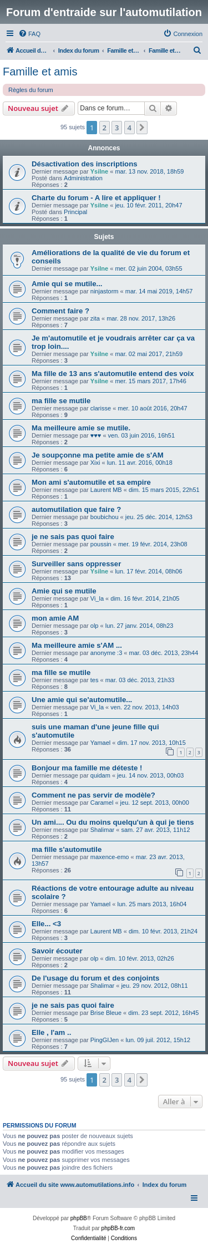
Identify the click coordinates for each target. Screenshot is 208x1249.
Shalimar (102, 829)
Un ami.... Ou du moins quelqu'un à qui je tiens (113, 822)
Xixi (95, 462)
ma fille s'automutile (67, 849)
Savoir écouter (57, 951)
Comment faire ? (60, 311)
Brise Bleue (105, 1012)
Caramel (102, 802)
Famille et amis (40, 71)
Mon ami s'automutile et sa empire (91, 482)
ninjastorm (104, 291)
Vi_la (97, 598)
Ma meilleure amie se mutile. (81, 428)
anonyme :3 (106, 652)
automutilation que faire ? (76, 509)
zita (95, 318)
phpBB (78, 1218)
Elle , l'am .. (51, 1032)
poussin (100, 544)
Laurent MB (106, 489)
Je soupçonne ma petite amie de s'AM (98, 455)
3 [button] (117, 128)
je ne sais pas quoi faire (73, 536)
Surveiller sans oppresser (76, 564)
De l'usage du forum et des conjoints (95, 978)
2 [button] (104, 128)
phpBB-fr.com (118, 1228)
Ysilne (99, 171)
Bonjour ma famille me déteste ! (87, 768)
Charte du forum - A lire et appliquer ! (96, 198)
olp (94, 625)
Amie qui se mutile (64, 591)
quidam (100, 775)
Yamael (100, 742)
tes (94, 680)
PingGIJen (104, 1040)
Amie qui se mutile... (67, 284)
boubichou (104, 517)
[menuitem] (29, 33)
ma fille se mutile (61, 401)
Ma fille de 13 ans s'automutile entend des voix (113, 373)
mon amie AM (55, 618)
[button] (142, 127)
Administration (83, 178)
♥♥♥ (96, 435)
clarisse (100, 408)
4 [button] (129, 128)
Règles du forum (30, 90)
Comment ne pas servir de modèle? (93, 795)
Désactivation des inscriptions (85, 164)
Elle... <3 (46, 924)
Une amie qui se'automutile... (82, 699)
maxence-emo (109, 857)
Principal (75, 212)
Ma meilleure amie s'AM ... (77, 645)
